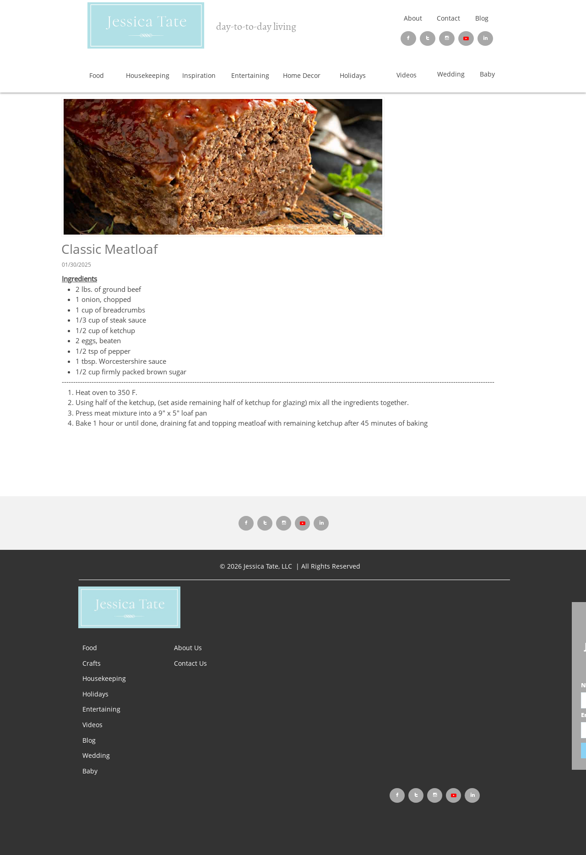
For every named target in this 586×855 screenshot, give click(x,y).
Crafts (91, 663)
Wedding (96, 755)
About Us (188, 647)
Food (89, 647)
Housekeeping (104, 678)
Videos (92, 724)
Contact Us (190, 663)
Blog (481, 18)
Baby (90, 771)
